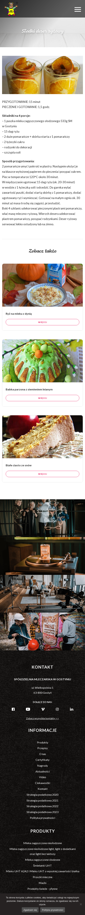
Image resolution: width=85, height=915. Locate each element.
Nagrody (42, 765)
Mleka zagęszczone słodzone (42, 859)
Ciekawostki (42, 783)
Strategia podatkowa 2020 (42, 794)
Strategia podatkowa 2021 (42, 800)
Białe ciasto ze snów (19, 467)
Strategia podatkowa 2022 (42, 806)
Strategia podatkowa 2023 (42, 812)
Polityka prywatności (42, 817)
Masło (42, 882)
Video (42, 777)
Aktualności (42, 771)
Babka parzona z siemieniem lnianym (29, 391)
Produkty (42, 742)
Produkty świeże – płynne (42, 888)
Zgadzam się (30, 910)
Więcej (42, 324)
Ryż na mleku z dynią (19, 315)
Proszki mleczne (42, 877)
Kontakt (43, 788)
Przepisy (42, 748)
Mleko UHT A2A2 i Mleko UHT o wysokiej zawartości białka (42, 871)
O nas (42, 753)
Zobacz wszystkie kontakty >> (42, 718)
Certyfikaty (42, 759)
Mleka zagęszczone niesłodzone (42, 843)
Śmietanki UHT (42, 865)
